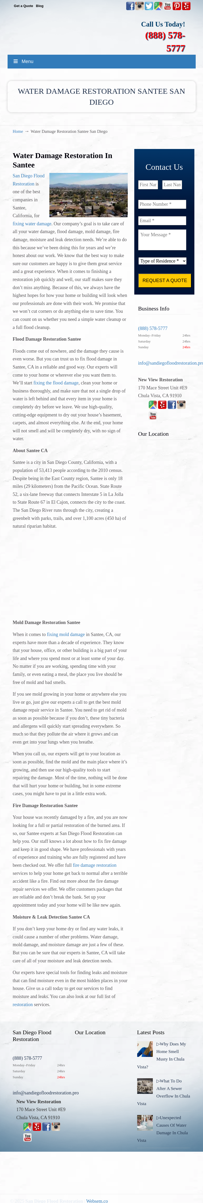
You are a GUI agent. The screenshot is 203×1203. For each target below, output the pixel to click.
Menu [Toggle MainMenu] (23, 61)
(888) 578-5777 (152, 328)
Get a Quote (23, 6)
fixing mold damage (66, 634)
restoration (23, 1004)
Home (18, 131)
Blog (40, 6)
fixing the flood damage (55, 382)
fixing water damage (32, 223)
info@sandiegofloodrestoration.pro (46, 1092)
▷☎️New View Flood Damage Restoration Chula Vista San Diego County (106, 30)
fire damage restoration (95, 865)
